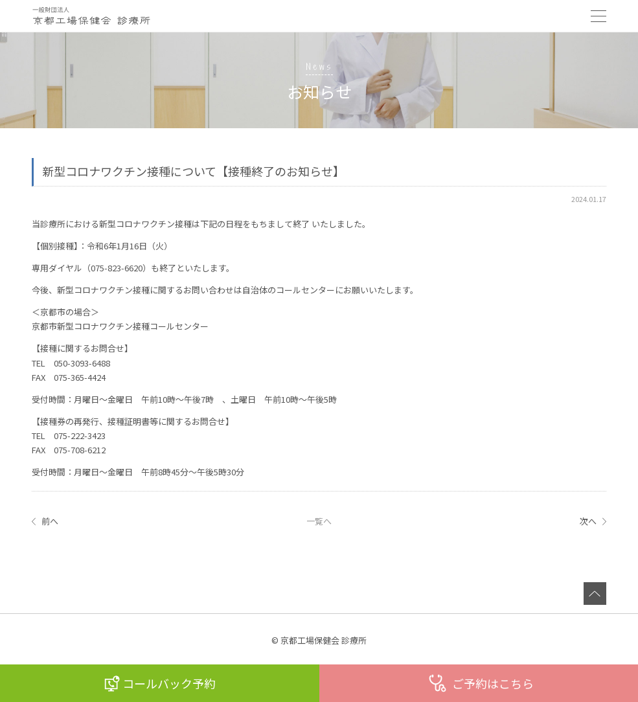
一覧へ (319, 521)
